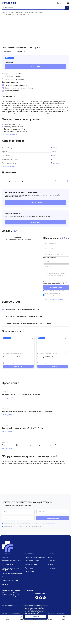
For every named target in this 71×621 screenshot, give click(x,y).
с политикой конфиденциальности (54, 299)
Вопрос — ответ (31, 564)
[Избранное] (31, 338)
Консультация (35, 222)
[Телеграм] (36, 597)
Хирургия (5, 577)
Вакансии (51, 568)
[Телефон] (64, 3)
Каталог (21, 618)
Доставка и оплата (32, 561)
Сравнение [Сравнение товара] (17, 51)
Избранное (6, 51)
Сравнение (50, 618)
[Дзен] (40, 597)
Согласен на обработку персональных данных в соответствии (29, 523)
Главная (7, 618)
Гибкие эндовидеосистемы (12, 573)
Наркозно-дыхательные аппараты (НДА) (11, 569)
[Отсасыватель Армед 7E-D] (18, 345)
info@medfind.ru (29, 590)
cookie (27, 610)
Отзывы (50, 564)
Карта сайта (29, 571)
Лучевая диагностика (10, 580)
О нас (50, 557)
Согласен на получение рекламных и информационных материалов (22, 526)
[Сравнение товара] (31, 342)
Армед (18, 76)
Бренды (5, 557)
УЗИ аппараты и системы (11, 561)
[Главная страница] (9, 3)
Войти (59, 3)
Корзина (63, 618)
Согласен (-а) (35, 616)
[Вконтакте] (44, 597)
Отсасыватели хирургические (13, 353)
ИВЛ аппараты (7, 564)
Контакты (51, 561)
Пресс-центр (29, 568)
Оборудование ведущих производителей (29, 456)
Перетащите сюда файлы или (56, 274)
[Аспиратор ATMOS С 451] (52, 345)
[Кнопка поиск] (67, 8)
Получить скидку (35, 202)
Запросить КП (35, 66)
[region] (56, 260)
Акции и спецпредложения (35, 557)
